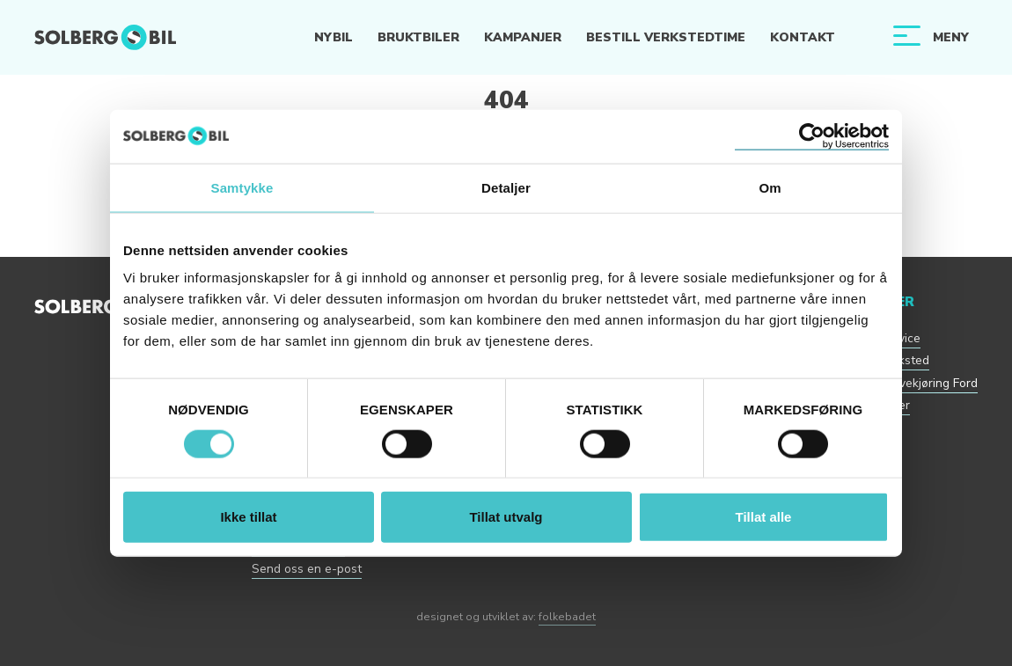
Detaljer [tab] (506, 186)
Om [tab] (770, 186)
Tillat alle (764, 516)
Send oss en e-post (307, 568)
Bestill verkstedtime (665, 37)
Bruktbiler (418, 37)
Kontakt (802, 37)
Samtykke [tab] (242, 186)
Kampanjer (522, 37)
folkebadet (567, 617)
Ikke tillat (248, 516)
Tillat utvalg (505, 516)
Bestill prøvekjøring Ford (910, 383)
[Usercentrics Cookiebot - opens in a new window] (812, 136)
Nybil (333, 37)
